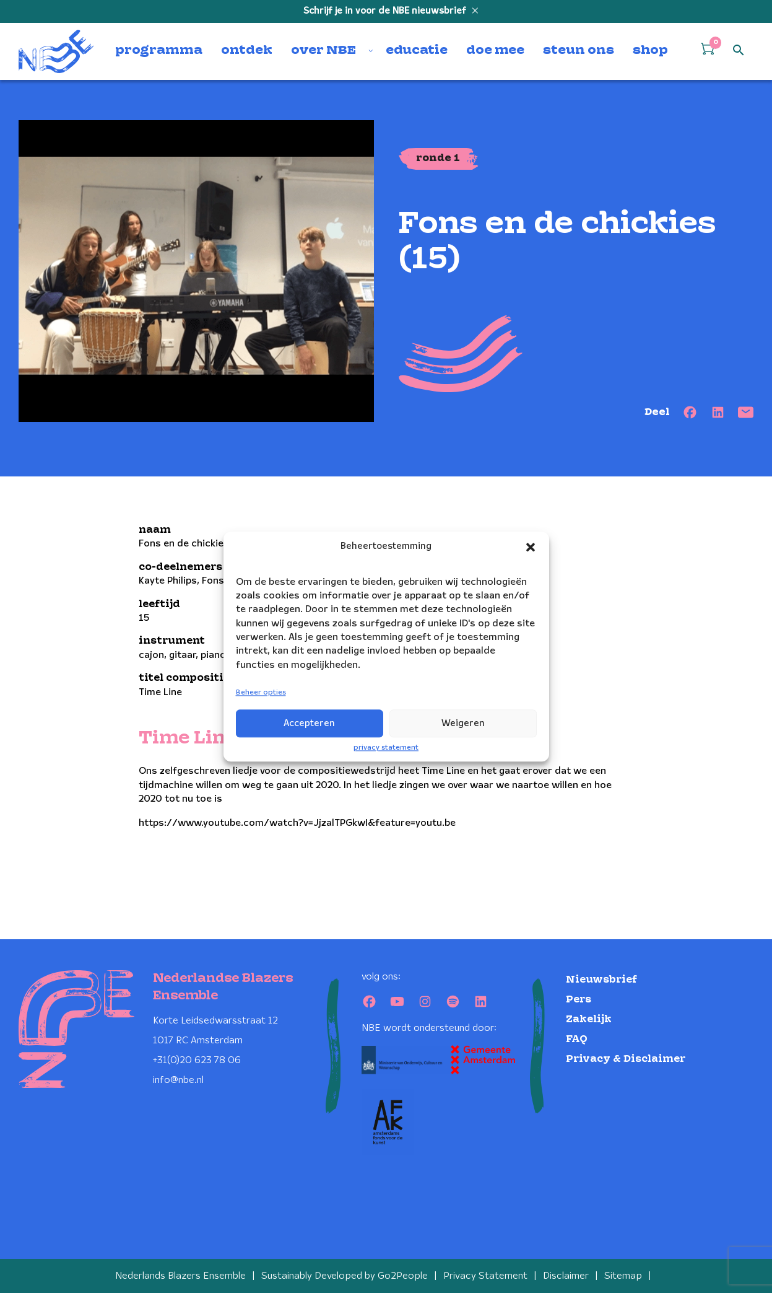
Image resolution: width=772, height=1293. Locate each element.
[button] (530, 547)
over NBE (323, 50)
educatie (417, 50)
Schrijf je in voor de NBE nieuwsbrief (386, 11)
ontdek (246, 50)
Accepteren (309, 723)
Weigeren (463, 723)
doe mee (495, 50)
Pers (578, 999)
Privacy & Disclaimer (625, 1059)
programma (158, 50)
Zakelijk (589, 1019)
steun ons (578, 50)
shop (650, 50)
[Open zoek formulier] (738, 51)
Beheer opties (261, 693)
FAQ (577, 1039)
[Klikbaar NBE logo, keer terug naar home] (56, 51)
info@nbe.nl (178, 1080)
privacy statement (386, 747)
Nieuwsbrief (601, 979)
